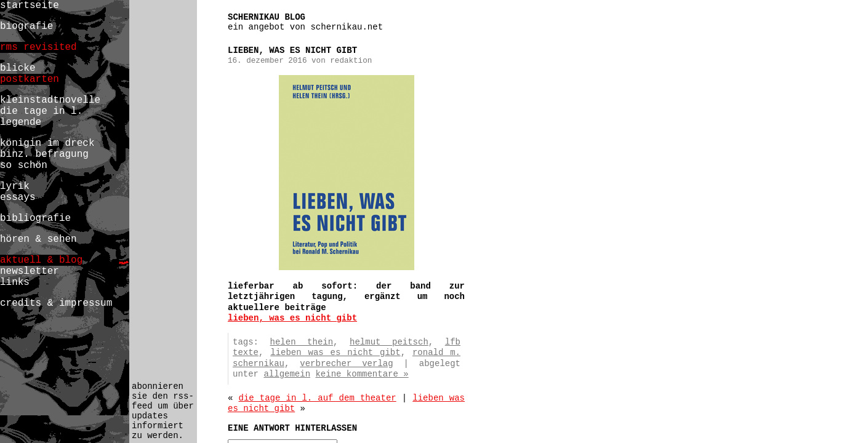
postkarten (29, 79)
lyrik (15, 186)
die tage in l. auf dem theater (317, 398)
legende (20, 122)
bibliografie (35, 218)
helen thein (302, 342)
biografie (26, 26)
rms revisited (38, 47)
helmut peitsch (389, 342)
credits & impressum (56, 303)
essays (18, 197)
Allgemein (286, 374)
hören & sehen (38, 239)
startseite (29, 5)
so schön (23, 165)
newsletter (29, 271)
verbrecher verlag (346, 364)
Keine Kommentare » (361, 374)
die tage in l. (41, 111)
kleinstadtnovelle (50, 100)
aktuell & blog (41, 260)
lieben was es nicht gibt (335, 352)
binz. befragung (44, 154)
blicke (18, 68)
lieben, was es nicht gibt (292, 318)
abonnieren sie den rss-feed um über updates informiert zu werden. (163, 411)
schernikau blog (266, 17)
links (15, 282)
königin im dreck (47, 143)
